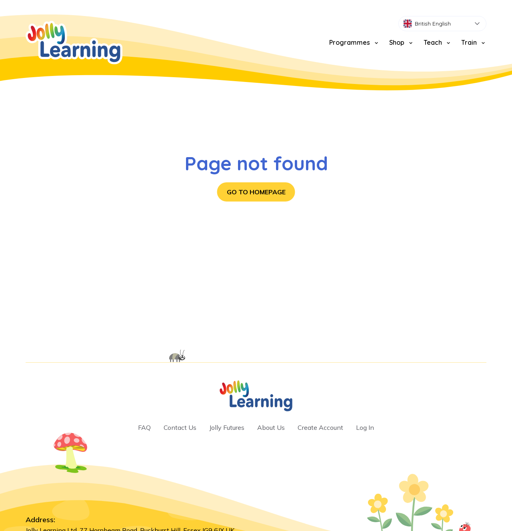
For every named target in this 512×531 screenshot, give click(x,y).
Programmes (354, 42)
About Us (271, 427)
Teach (438, 42)
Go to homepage (256, 192)
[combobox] (442, 23)
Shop (401, 42)
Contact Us (180, 427)
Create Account (320, 427)
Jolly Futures (226, 427)
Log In (365, 427)
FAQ (144, 427)
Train (473, 42)
